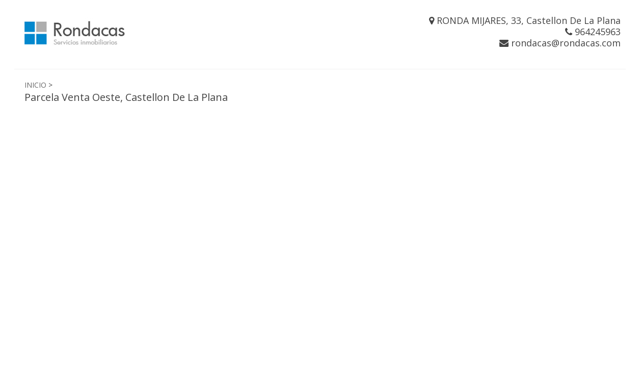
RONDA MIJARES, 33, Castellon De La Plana (525, 20)
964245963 (593, 31)
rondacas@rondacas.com (560, 43)
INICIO (35, 85)
